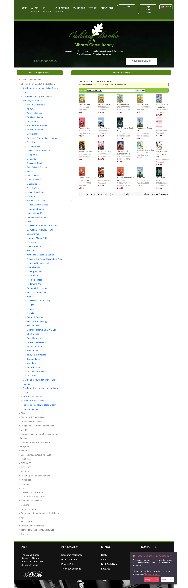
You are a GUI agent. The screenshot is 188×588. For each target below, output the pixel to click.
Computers (32, 155)
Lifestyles (31, 242)
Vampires (31, 363)
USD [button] (165, 6)
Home (24, 8)
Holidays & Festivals (36, 200)
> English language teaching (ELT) (35, 455)
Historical (31, 196)
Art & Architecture (35, 113)
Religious (31, 305)
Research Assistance (71, 555)
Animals (30, 109)
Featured (105, 569)
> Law (22, 488)
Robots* (30, 309)
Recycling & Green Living (38, 301)
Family (30, 171)
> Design (23, 430)
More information (152, 574)
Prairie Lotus (141, 178)
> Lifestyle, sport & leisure (31, 492)
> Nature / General (27, 509)
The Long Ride (84, 128)
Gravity (100, 178)
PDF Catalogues (69, 559)
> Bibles (22, 413)
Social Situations (34, 338)
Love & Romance (35, 246)
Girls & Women (34, 188)
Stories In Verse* (34, 346)
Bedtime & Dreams (35, 117)
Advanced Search (141, 60)
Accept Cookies (152, 579)
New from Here (84, 104)
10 (112, 194)
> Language (24, 484)
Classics (31, 142)
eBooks (105, 559)
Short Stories (33, 334)
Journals (79, 8)
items (126, 7)
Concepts (31, 159)
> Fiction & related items (30, 80)
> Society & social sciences (31, 526)
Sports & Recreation (36, 342)
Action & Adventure (36, 105)
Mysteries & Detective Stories (40, 255)
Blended (159, 128)
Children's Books (62, 10)
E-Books (47, 10)
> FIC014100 (25, 463)
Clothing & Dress (35, 146)
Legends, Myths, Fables (38, 238)
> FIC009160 (25, 459)
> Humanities (25, 480)
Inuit (29, 221)
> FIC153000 (25, 471)
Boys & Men (32, 134)
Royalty (30, 313)
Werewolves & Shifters (37, 371)
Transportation (33, 359)
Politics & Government (37, 292)
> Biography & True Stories (31, 417)
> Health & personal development (34, 476)
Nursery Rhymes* (35, 271)
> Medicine (24, 505)
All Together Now (104, 151)
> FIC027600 (25, 467)
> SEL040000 (25, 521)
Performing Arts (34, 284)
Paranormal (32, 275)
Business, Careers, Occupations (42, 138)
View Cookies (167, 579)
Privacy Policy (68, 564)
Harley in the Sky (85, 152)
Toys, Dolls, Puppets (36, 355)
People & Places (34, 280)
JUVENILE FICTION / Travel (40, 230)
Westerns (31, 375)
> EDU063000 (25, 451)
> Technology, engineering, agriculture (36, 530)
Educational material (32, 396)
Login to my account (147, 10)
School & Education (36, 317)
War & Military (33, 367)
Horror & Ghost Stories (37, 205)
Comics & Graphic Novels (39, 150)
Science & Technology (37, 321)
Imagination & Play (35, 213)
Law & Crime (33, 234)
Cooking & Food (34, 163)
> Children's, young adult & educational (37, 84)
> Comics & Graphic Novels (32, 421)
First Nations (33, 175)
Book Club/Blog (109, 564)
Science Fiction (34, 325)
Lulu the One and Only (145, 150)
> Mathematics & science (30, 501)
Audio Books (35, 10)
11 (117, 194)
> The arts (23, 534)
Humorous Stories (35, 209)
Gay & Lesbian (34, 180)
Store (93, 8)
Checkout (107, 8)
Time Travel (32, 351)
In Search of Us (104, 128)
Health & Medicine (35, 192)
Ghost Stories (33, 184)
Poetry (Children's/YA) (37, 288)
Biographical (32, 121)
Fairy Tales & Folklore (37, 167)
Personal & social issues (34, 401)
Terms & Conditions (71, 569)
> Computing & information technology (36, 426)
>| (127, 194)
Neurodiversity (33, 267)
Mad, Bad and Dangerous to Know (161, 154)
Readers (31, 296)
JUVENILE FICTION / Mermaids (42, 225)
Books (104, 555)
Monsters (31, 251)
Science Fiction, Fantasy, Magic (41, 330)
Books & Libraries (35, 130)
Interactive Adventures (37, 217)
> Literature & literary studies (32, 496)
